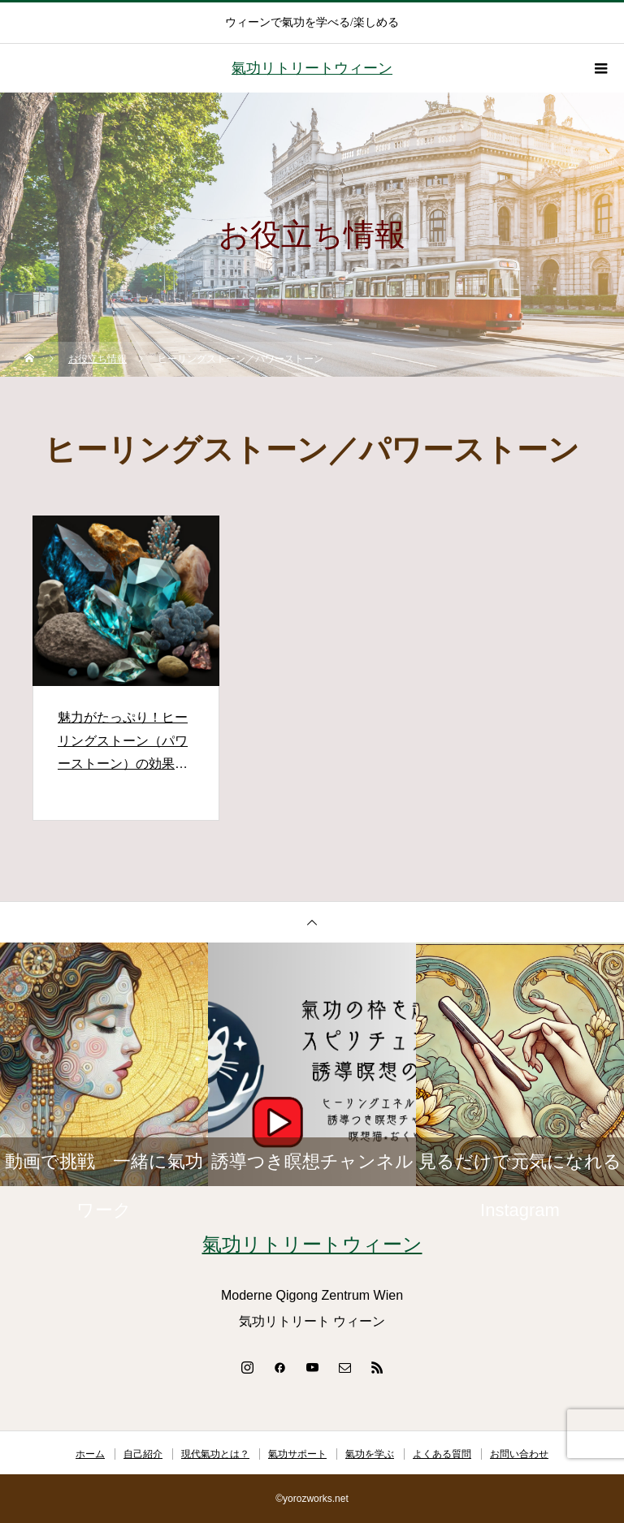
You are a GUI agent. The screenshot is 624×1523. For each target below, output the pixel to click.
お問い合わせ (519, 1454)
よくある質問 (442, 1454)
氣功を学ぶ (369, 1454)
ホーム (90, 1454)
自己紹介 (143, 1454)
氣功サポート (297, 1454)
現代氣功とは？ (215, 1454)
